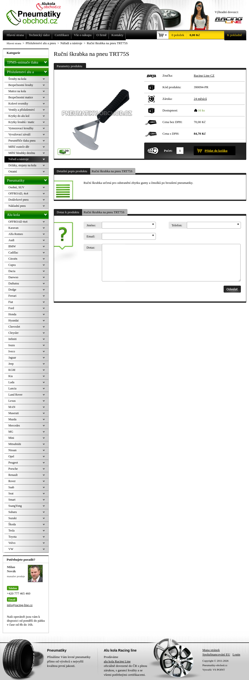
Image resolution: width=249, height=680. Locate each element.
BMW (12, 246)
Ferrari (12, 296)
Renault (13, 475)
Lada (11, 382)
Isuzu (11, 345)
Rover (12, 481)
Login (236, 654)
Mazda (12, 419)
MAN (11, 407)
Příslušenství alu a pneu (28, 72)
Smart (12, 499)
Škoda (12, 524)
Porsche (13, 468)
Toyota (12, 536)
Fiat (10, 302)
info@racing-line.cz (20, 605)
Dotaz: (91, 247)
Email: (91, 236)
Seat (11, 493)
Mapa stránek (211, 650)
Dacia (11, 271)
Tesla (11, 530)
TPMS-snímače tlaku (28, 61)
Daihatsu (13, 283)
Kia (10, 376)
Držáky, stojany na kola (22, 165)
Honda (12, 314)
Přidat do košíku (216, 150)
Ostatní (12, 171)
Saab (11, 487)
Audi (11, 240)
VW (10, 549)
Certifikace (62, 35)
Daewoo (13, 277)
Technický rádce (39, 35)
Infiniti (12, 339)
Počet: (168, 150)
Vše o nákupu (83, 35)
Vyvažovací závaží (19, 134)
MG (10, 431)
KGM (11, 370)
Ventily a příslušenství (21, 109)
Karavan (13, 228)
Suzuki (12, 518)
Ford (11, 308)
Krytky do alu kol (18, 116)
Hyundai (13, 320)
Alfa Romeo (15, 234)
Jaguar (12, 357)
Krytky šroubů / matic (21, 122)
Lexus (12, 401)
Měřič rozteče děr (18, 147)
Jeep (11, 363)
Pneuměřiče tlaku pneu (22, 140)
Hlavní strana (14, 43)
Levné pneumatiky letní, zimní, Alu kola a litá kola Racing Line (37, 13)
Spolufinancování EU (216, 654)
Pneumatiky (28, 179)
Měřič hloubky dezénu (21, 153)
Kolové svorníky (18, 103)
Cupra (12, 265)
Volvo (11, 543)
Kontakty (117, 35)
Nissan (12, 450)
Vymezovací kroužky (21, 128)
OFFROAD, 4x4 (18, 193)
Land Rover (15, 394)
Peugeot (13, 462)
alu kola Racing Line (117, 661)
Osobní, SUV (16, 187)
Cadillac (13, 252)
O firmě (101, 35)
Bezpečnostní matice (20, 97)
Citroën (12, 258)
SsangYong (15, 506)
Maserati (13, 413)
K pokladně (233, 35)
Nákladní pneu (17, 206)
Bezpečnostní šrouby (20, 85)
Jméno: (91, 225)
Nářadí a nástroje (18, 159)
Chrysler (13, 333)
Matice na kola (17, 91)
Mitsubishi (14, 444)
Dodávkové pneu (18, 199)
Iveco (11, 351)
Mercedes (14, 425)
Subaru (12, 512)
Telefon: (177, 225)
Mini (11, 438)
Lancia (12, 388)
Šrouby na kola (17, 79)
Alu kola (28, 214)
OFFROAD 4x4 (17, 221)
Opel (11, 456)
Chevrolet (14, 326)
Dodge (12, 289)
